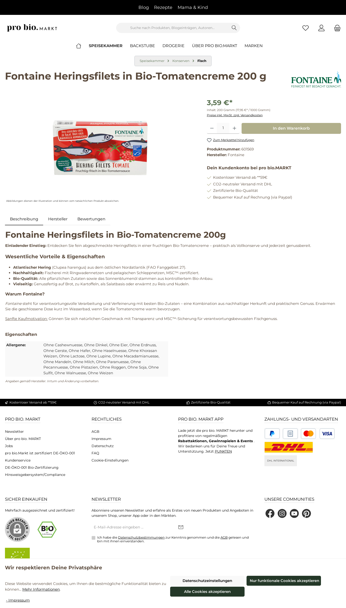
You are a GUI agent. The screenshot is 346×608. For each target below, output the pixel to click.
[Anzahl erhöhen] (234, 128)
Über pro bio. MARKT (23, 438)
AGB (95, 431)
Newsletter (14, 431)
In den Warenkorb (291, 128)
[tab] (24, 219)
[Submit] (181, 527)
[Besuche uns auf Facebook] (270, 513)
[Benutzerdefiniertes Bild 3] (318, 433)
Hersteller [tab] (57, 219)
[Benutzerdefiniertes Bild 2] (290, 433)
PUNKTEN (223, 451)
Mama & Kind (193, 7)
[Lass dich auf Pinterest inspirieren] (306, 513)
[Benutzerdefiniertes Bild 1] (272, 433)
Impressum (101, 438)
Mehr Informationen (41, 589)
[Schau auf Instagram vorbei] (282, 513)
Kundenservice (18, 460)
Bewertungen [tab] (91, 219)
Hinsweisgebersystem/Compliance (35, 474)
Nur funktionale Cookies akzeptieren (284, 580)
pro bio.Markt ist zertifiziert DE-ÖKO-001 (40, 453)
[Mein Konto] (321, 28)
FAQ (95, 453)
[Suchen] (234, 28)
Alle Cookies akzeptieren (207, 591)
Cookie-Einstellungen (110, 460)
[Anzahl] (223, 128)
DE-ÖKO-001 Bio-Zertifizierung (32, 467)
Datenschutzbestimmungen (141, 537)
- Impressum (18, 600)
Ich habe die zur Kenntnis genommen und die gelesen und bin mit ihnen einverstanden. (173, 539)
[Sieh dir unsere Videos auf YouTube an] (294, 513)
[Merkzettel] (305, 28)
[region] (101, 150)
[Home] (82, 46)
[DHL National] (288, 447)
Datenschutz (103, 446)
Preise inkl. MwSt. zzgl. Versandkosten (235, 115)
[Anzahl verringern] (212, 128)
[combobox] (172, 28)
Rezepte (163, 7)
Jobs (9, 446)
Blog (143, 7)
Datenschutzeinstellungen (207, 580)
